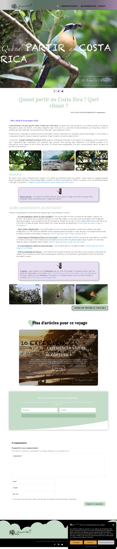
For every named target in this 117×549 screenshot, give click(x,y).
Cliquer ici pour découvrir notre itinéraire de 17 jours (51, 182)
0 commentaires (100, 112)
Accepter (76, 542)
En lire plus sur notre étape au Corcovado (67, 242)
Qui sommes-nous (88, 6)
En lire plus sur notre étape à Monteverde (68, 234)
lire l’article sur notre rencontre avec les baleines (72, 273)
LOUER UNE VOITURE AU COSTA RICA (90, 308)
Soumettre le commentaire (94, 504)
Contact (101, 6)
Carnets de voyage (69, 6)
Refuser (90, 542)
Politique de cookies (91, 546)
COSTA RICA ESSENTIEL (87, 112)
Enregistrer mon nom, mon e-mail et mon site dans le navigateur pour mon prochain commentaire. (45, 499)
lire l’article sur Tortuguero (42, 277)
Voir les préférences (106, 542)
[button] (113, 525)
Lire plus (59, 368)
